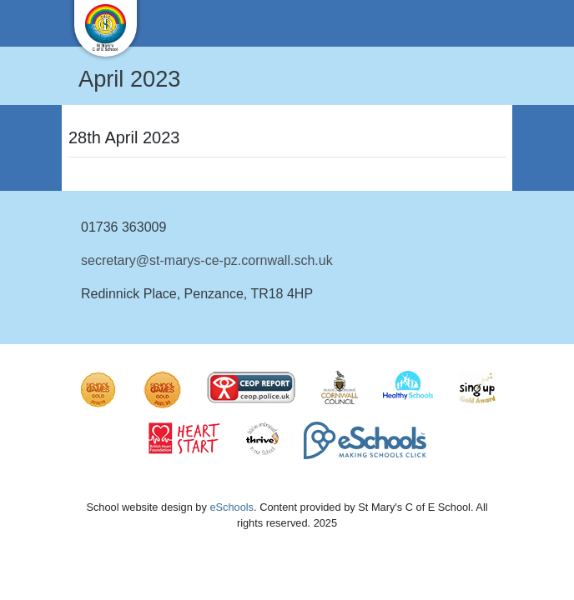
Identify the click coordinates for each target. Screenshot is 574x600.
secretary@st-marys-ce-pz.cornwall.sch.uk (207, 260)
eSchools (231, 507)
